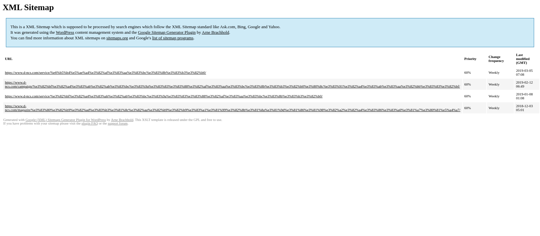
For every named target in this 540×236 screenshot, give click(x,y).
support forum (118, 123)
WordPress (65, 32)
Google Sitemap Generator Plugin (167, 32)
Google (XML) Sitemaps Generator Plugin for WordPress (66, 120)
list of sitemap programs (172, 37)
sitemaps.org (117, 37)
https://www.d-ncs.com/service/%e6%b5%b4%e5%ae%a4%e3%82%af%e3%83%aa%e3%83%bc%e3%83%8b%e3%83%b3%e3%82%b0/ (105, 72)
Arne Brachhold (215, 32)
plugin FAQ (89, 123)
